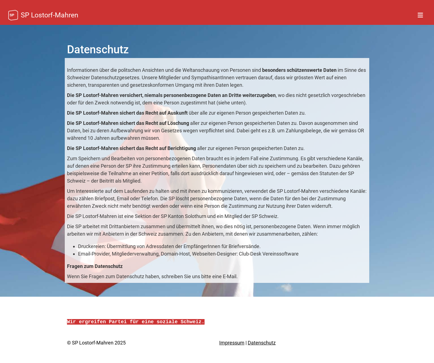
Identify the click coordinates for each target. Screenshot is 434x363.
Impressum (231, 343)
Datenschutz (262, 343)
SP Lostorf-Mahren (49, 15)
